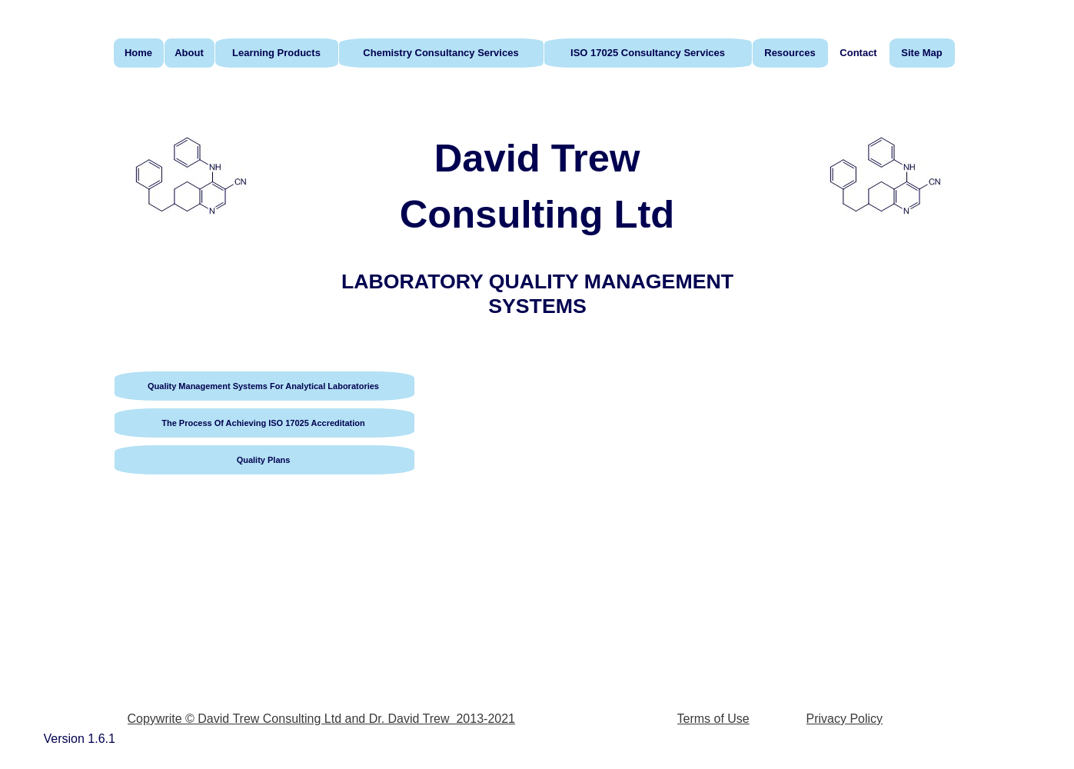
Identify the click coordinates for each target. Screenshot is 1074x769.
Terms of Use (713, 718)
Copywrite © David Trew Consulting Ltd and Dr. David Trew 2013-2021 (321, 718)
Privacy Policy (844, 718)
